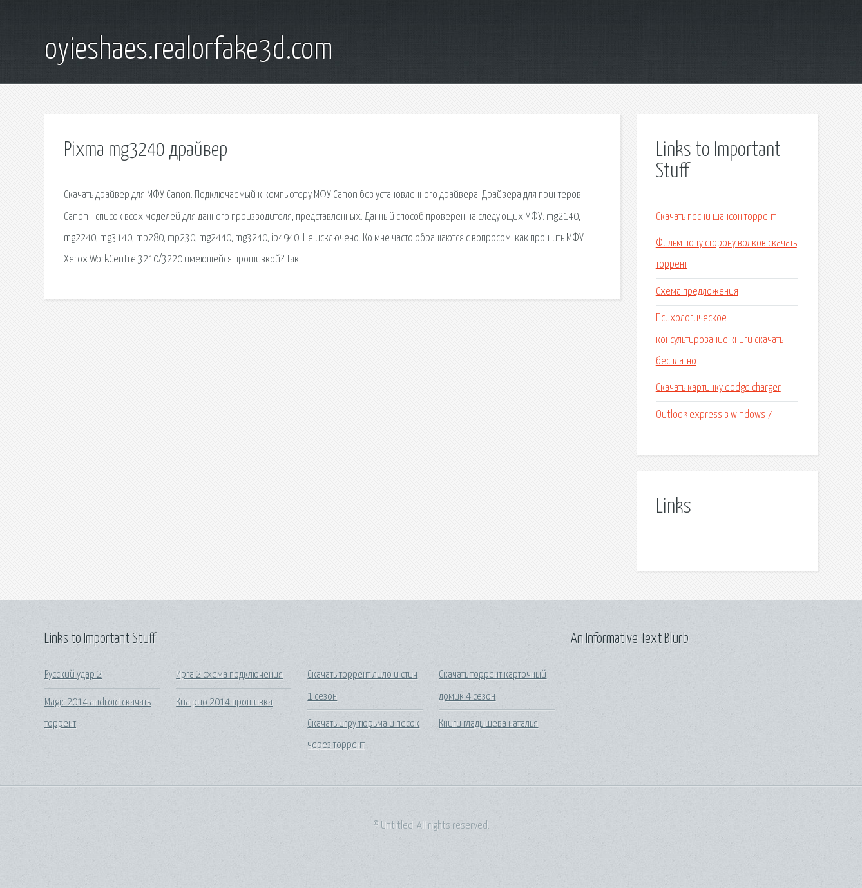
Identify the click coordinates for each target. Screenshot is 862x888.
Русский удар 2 (73, 674)
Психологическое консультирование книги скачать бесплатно (719, 340)
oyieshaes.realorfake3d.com (188, 50)
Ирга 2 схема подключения (229, 674)
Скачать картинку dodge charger (718, 387)
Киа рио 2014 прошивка (224, 702)
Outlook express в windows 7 (714, 414)
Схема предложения (697, 291)
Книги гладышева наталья (488, 723)
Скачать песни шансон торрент (716, 217)
